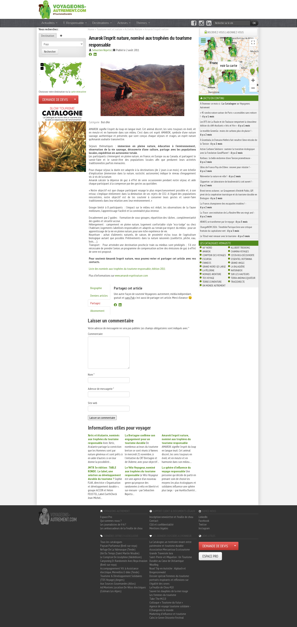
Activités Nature (133, 29)
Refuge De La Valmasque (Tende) (117, 549)
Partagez (95, 303)
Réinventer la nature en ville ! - (220, 176)
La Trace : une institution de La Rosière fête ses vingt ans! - (227, 214)
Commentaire (95, 334)
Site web (92, 403)
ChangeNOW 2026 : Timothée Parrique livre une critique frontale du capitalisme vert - (226, 228)
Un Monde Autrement (213, 285)
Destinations (102, 22)
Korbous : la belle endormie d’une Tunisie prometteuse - (225, 160)
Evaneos (206, 262)
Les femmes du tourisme (162, 595)
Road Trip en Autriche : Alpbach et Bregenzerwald (167, 570)
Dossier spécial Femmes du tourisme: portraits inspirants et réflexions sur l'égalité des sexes (169, 579)
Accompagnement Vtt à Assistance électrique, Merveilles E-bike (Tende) (119, 570)
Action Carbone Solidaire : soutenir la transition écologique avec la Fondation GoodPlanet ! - (227, 150)
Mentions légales (158, 528)
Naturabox (236, 270)
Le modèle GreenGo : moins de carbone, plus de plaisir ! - (226, 132)
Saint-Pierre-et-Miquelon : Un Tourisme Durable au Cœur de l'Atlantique (170, 559)
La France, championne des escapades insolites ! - (223, 205)
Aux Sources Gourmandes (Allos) (118, 583)
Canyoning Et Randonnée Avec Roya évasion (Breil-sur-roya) (123, 562)
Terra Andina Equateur (243, 278)
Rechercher (50, 51)
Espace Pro (106, 517)
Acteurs (124, 22)
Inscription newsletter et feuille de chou (171, 517)
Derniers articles (99, 295)
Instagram (204, 528)
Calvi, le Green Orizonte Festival (166, 617)
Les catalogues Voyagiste (215, 243)
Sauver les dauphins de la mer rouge (168, 591)
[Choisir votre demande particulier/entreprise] (75, 99)
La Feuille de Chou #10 (161, 587)
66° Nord (207, 247)
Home (91, 29)
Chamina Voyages (240, 251)
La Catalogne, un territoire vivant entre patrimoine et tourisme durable (170, 543)
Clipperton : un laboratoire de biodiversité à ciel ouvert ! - (226, 183)
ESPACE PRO (210, 556)
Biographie (96, 288)
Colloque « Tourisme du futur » (166, 602)
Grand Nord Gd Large (214, 266)
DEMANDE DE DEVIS (55, 99)
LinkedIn (203, 517)
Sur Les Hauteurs (240, 274)
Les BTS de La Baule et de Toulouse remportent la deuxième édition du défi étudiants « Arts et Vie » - (228, 123)
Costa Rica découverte (242, 255)
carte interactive (78, 91)
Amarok (206, 251)
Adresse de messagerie (101, 389)
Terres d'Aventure (212, 281)
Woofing (153, 564)
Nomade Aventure (211, 274)
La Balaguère (238, 266)
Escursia (206, 259)
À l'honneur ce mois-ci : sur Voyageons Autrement (225, 105)
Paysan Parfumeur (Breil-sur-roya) (118, 545)
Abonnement (97, 311)
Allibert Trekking (240, 247)
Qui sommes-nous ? (111, 520)
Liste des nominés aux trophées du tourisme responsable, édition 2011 (127, 269)
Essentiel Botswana (241, 259)
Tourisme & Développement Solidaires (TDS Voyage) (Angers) (121, 578)
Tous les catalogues (111, 542)
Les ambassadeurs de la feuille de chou (121, 528)
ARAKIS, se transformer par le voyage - (224, 221)
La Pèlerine (208, 270)
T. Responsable (75, 22)
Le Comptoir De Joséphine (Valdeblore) (121, 557)
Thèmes (143, 22)
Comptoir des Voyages (214, 255)
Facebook (204, 520)
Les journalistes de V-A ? (113, 524)
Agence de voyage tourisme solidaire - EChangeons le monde (170, 608)
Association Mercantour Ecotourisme (169, 549)
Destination (47, 35)
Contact (153, 520)
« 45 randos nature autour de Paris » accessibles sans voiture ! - (228, 114)
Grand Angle (238, 262)
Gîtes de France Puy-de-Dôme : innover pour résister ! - (225, 169)
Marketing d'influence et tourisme (167, 614)
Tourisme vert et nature (109, 29)
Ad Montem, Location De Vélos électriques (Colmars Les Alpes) (123, 589)
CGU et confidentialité (161, 524)
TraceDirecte (238, 281)
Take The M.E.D (157, 598)
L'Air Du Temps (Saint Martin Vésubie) (119, 553)
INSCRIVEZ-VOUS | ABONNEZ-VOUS (225, 32)
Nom (91, 374)
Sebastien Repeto (101, 50)
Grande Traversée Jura (161, 553)
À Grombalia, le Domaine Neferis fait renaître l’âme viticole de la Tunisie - (228, 141)
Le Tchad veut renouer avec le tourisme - (225, 236)
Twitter (203, 524)
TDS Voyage (208, 278)
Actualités (49, 22)
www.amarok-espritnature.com (131, 275)
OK (254, 23)
